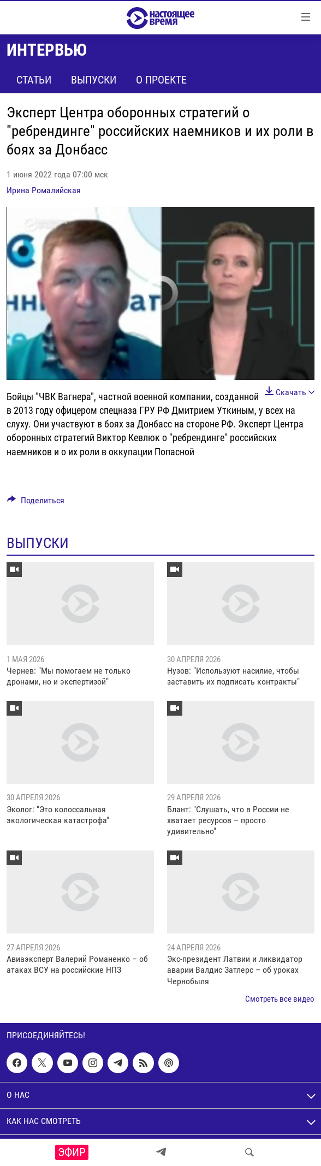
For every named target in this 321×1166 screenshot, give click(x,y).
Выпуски (93, 79)
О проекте (161, 79)
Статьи (33, 79)
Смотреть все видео (279, 999)
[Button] (35, 503)
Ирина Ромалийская (44, 190)
